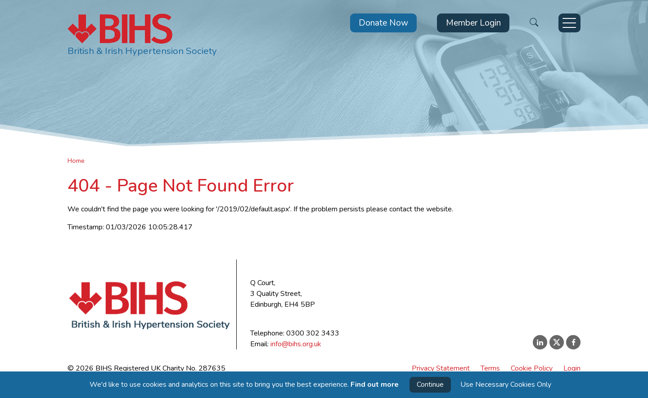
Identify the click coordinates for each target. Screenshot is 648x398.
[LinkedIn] (540, 342)
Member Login (473, 23)
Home (76, 160)
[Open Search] (534, 23)
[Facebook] (573, 342)
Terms (490, 368)
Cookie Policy (532, 368)
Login (571, 368)
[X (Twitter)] (556, 342)
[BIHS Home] (142, 36)
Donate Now (383, 23)
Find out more (375, 384)
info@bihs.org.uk (295, 344)
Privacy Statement (441, 368)
